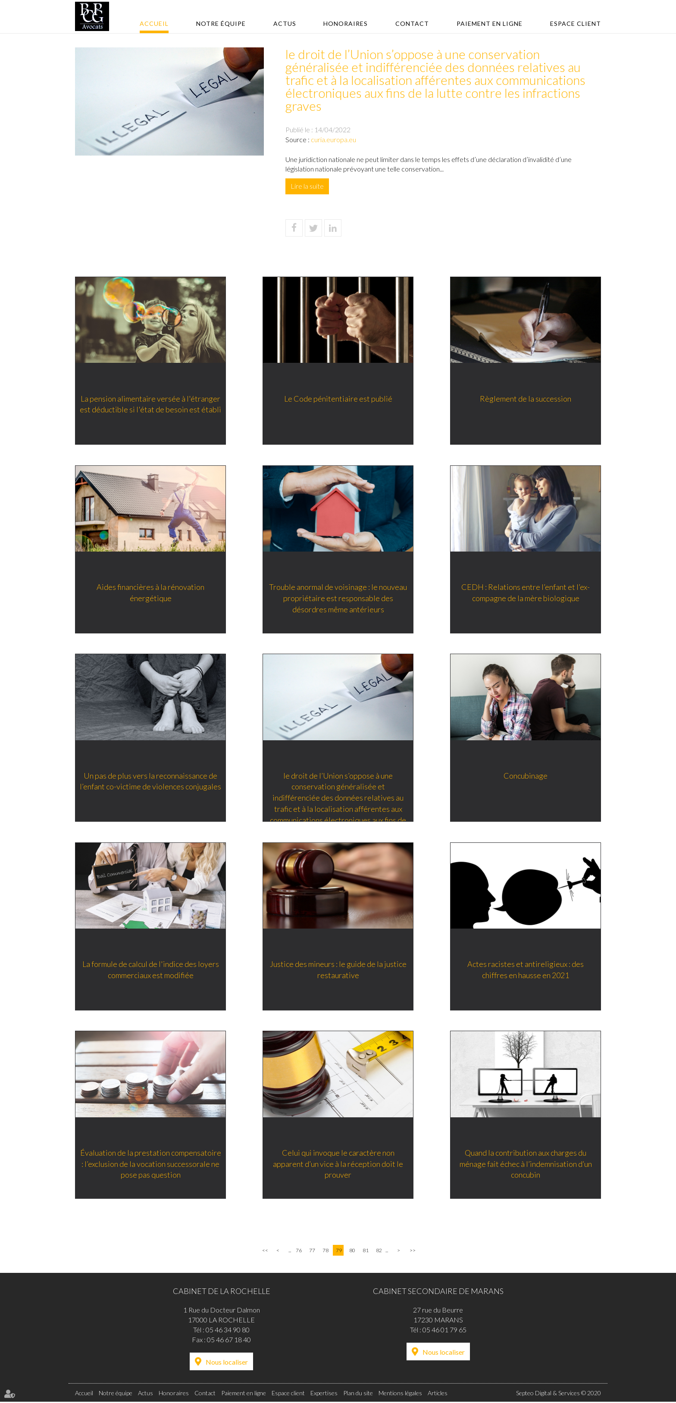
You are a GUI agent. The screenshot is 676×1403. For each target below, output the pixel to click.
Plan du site (358, 1393)
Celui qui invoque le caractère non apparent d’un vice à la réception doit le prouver (338, 1164)
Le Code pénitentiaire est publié (338, 398)
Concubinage (526, 775)
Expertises (324, 1393)
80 (352, 1251)
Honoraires (345, 23)
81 (366, 1251)
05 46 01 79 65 (444, 1330)
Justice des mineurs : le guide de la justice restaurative (338, 970)
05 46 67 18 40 (229, 1340)
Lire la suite (307, 186)
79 (339, 1251)
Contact (412, 23)
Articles (438, 1393)
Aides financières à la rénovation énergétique (150, 592)
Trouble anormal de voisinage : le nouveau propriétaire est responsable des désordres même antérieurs (338, 598)
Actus (284, 23)
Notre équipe (221, 23)
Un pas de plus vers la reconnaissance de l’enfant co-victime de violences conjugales (150, 781)
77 (312, 1251)
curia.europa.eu (333, 139)
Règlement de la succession (525, 398)
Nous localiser (227, 1363)
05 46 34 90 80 (228, 1330)
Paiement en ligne (490, 23)
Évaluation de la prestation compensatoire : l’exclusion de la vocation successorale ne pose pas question (150, 1164)
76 (299, 1251)
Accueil (154, 23)
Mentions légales (400, 1393)
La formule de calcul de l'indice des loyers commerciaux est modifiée (150, 970)
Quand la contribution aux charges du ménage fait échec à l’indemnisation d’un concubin (526, 1164)
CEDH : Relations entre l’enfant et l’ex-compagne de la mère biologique (525, 592)
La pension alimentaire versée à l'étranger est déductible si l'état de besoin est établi (150, 403)
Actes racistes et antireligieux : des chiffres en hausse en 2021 (525, 970)
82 (379, 1251)
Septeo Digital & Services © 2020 (558, 1393)
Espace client (575, 23)
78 (325, 1251)
